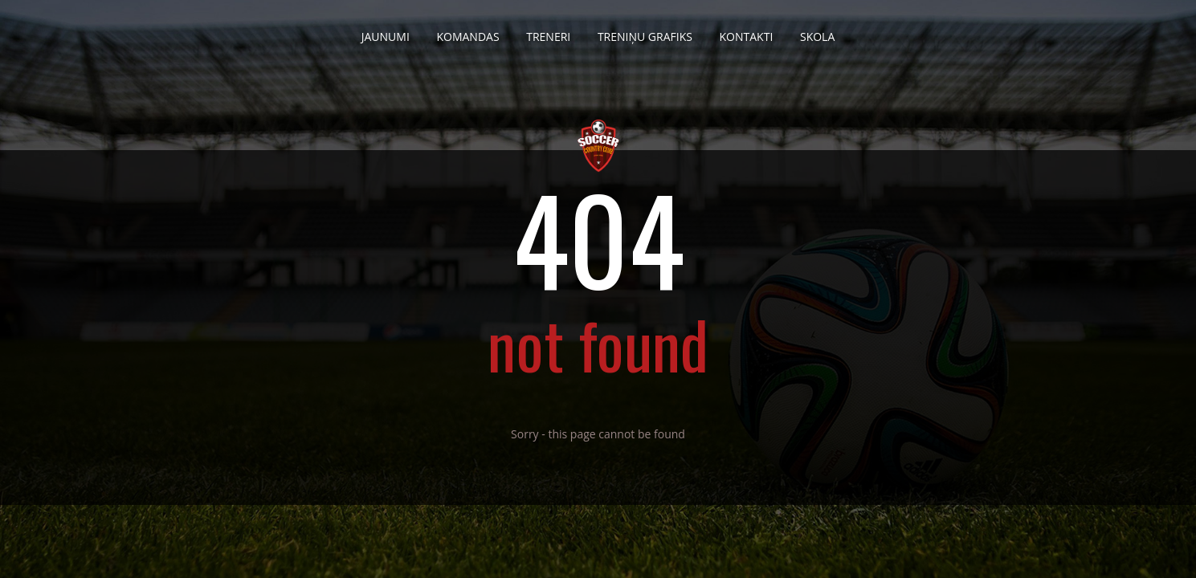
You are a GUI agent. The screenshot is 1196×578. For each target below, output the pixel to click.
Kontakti (747, 30)
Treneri (548, 30)
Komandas (467, 30)
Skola (817, 30)
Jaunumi (385, 30)
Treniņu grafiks (645, 30)
